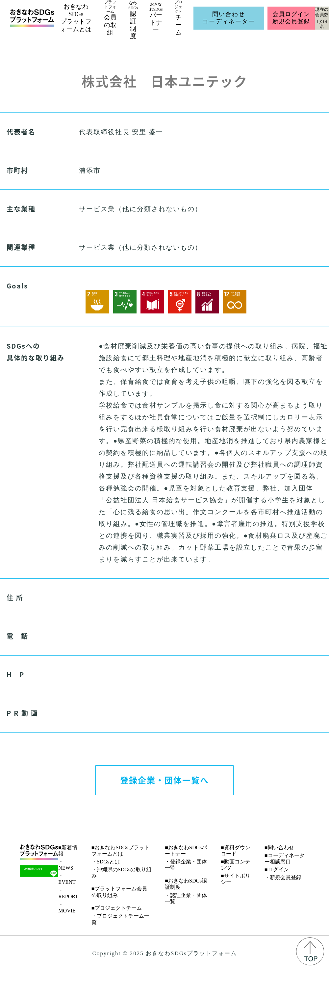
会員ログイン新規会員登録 (291, 18)
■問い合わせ (279, 847)
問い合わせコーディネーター (228, 18)
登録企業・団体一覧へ (164, 780)
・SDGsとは (105, 861)
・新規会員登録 (283, 877)
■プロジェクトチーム (116, 908)
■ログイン (277, 869)
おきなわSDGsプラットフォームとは (75, 17)
